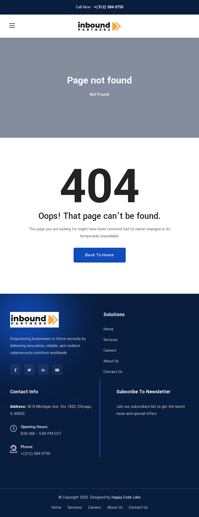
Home (108, 329)
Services (110, 340)
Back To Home (99, 255)
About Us (111, 361)
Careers (109, 350)
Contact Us (112, 372)
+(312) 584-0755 (108, 7)
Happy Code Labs (126, 497)
